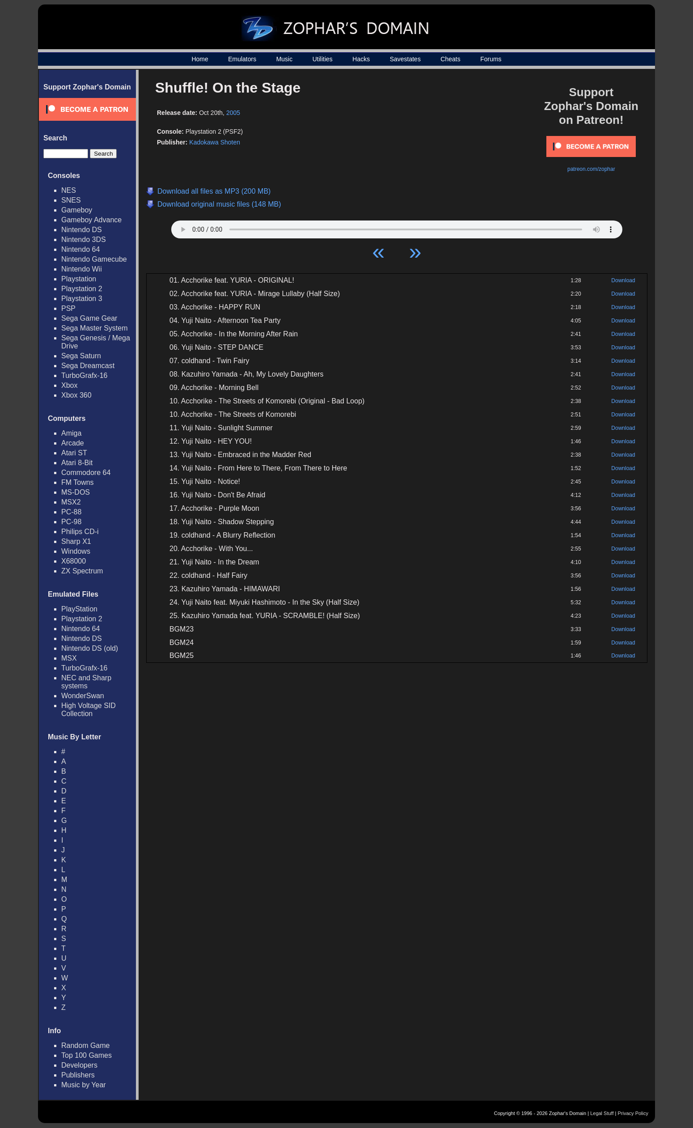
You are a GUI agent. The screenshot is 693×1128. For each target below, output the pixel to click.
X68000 (73, 561)
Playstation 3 (81, 298)
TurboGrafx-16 (84, 375)
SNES (71, 200)
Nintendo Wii (81, 269)
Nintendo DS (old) (89, 648)
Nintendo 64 (80, 249)
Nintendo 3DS (83, 239)
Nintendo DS (81, 229)
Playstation (78, 279)
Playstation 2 (81, 289)
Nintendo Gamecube (94, 259)
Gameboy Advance (91, 220)
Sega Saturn (81, 356)
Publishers (78, 1075)
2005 (233, 112)
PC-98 (71, 522)
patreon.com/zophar (591, 169)
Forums (490, 59)
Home (199, 59)
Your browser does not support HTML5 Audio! (396, 227)
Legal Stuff (601, 1113)
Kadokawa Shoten (214, 142)
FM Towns (77, 482)
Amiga (71, 433)
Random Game (85, 1045)
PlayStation (79, 609)
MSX (69, 658)
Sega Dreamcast (87, 365)
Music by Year (83, 1085)
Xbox (69, 385)
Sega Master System (94, 328)
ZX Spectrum (82, 571)
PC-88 (71, 512)
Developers (79, 1065)
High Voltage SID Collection (88, 709)
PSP (68, 308)
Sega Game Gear (89, 318)
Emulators (242, 59)
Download (623, 280)
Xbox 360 (76, 395)
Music (284, 59)
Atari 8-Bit (77, 462)
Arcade (72, 443)
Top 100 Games (86, 1055)
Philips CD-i (80, 531)
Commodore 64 (85, 472)
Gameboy (76, 210)
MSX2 (71, 502)
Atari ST (74, 453)
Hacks (361, 59)
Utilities (323, 59)
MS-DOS (75, 492)
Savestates (405, 59)
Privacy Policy (633, 1113)
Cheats (450, 59)
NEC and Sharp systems (86, 682)
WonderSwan (82, 696)
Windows (75, 551)
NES (68, 190)
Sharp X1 (76, 541)
